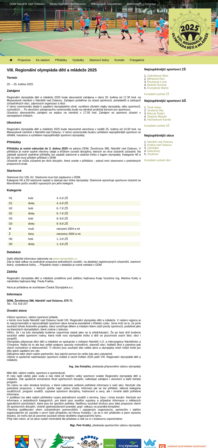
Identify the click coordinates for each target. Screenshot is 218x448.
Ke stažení (43, 60)
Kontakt (119, 60)
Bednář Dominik (157, 84)
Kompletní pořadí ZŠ (156, 94)
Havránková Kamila (159, 119)
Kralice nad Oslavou (159, 144)
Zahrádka (153, 148)
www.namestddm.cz (65, 258)
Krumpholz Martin (157, 88)
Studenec (153, 154)
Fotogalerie (137, 60)
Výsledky (78, 60)
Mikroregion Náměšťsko (106, 4)
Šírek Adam (154, 107)
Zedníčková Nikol (157, 75)
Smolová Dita (155, 110)
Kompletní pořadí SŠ (156, 125)
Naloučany (153, 151)
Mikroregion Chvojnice (141, 4)
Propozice (24, 60)
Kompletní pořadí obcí (157, 160)
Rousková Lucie (157, 81)
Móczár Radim (156, 113)
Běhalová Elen (156, 78)
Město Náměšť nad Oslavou (68, 4)
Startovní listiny (99, 60)
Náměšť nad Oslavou (160, 141)
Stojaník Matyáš (157, 116)
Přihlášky (61, 60)
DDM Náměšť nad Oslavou (27, 4)
